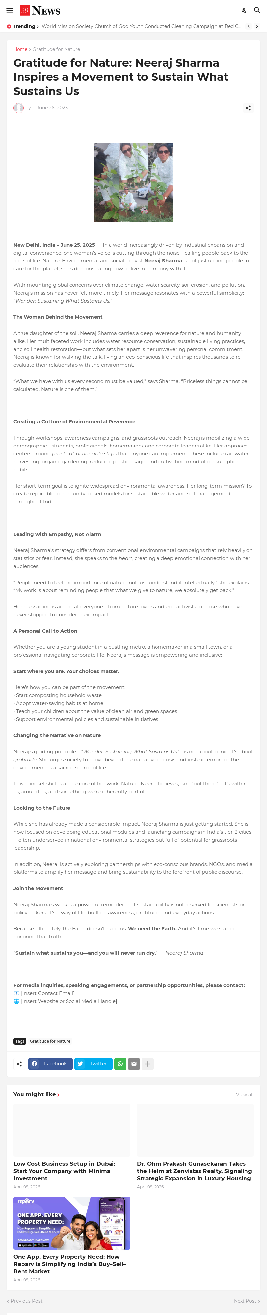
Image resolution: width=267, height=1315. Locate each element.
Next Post (245, 1301)
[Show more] (148, 1064)
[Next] (257, 26)
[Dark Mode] (245, 10)
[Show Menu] (9, 10)
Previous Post (27, 1301)
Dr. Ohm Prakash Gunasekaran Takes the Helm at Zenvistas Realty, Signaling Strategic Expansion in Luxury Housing (194, 1171)
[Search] (258, 10)
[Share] (248, 108)
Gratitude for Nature (56, 49)
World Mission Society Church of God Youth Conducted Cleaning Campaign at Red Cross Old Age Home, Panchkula (142, 26)
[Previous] (248, 26)
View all (245, 1094)
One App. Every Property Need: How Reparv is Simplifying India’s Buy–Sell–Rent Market (69, 1264)
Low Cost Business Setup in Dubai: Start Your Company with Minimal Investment (64, 1171)
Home (20, 49)
